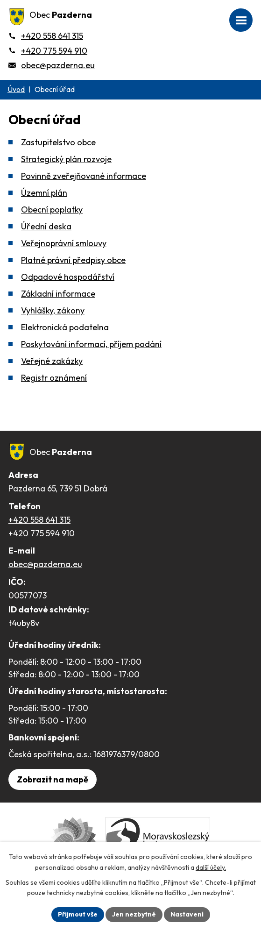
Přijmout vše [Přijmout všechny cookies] (78, 914)
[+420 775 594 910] (47, 50)
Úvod (16, 89)
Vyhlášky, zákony (53, 310)
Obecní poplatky (52, 209)
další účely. (211, 867)
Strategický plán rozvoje (66, 159)
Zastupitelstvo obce (58, 142)
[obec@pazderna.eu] (51, 65)
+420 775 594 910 (41, 533)
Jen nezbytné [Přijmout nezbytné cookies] (134, 914)
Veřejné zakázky (52, 360)
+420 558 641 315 (39, 519)
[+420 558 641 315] (45, 35)
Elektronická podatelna (65, 327)
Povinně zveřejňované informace (83, 176)
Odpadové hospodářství (67, 276)
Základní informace (58, 293)
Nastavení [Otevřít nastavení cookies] (187, 914)
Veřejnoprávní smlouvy (63, 243)
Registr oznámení (54, 377)
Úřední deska (46, 226)
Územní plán (44, 192)
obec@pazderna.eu (45, 564)
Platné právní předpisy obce (73, 260)
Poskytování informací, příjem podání (91, 344)
